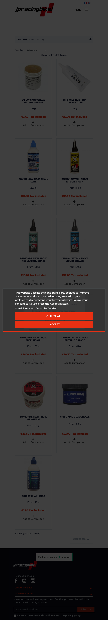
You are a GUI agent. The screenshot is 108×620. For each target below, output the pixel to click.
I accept (54, 324)
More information (25, 308)
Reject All (54, 316)
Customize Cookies (46, 308)
